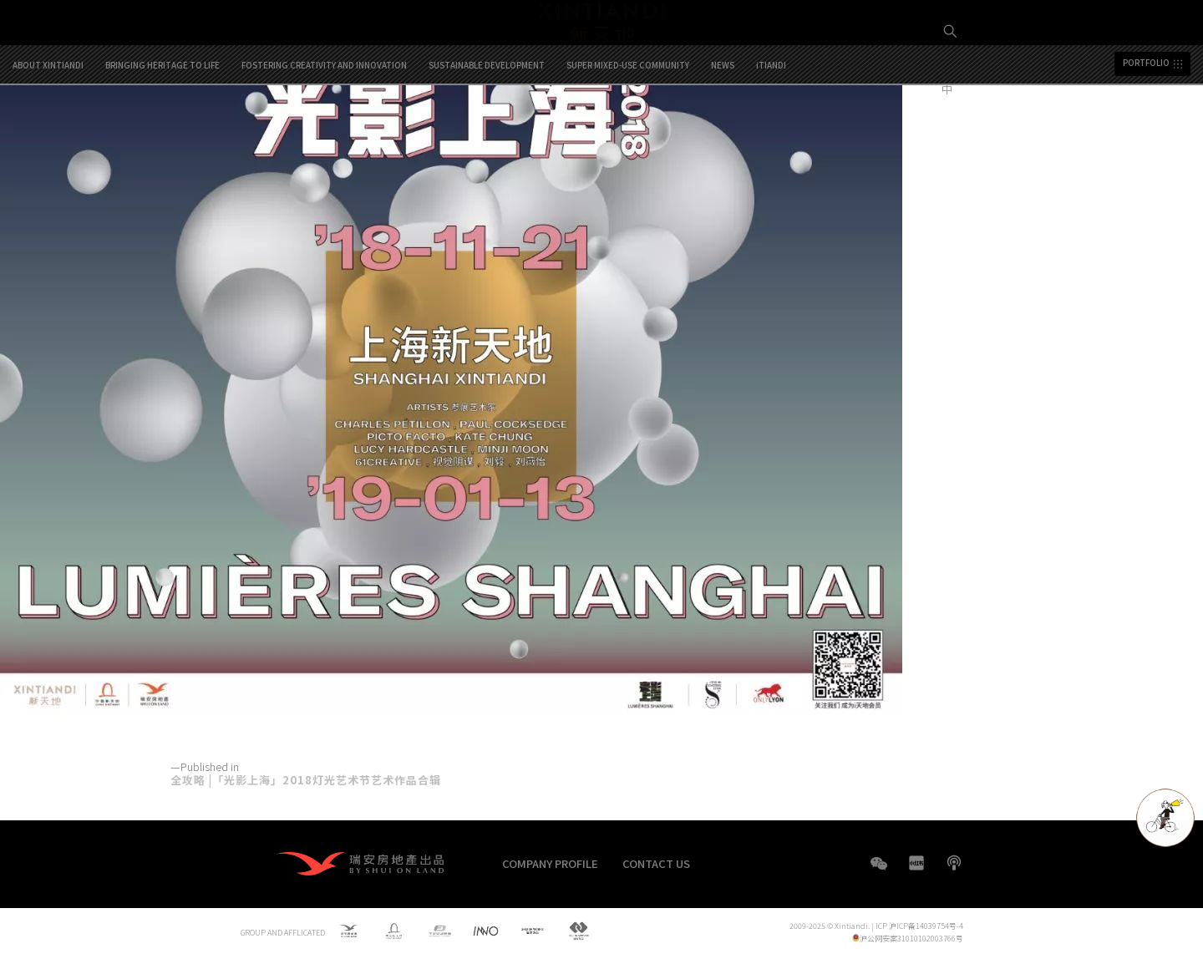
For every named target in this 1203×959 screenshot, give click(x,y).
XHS (916, 863)
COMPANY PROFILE (550, 863)
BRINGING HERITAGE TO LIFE (162, 135)
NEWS (722, 135)
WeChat (879, 871)
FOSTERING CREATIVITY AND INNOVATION (324, 135)
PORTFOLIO (1146, 134)
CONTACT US (656, 863)
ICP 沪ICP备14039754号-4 (919, 926)
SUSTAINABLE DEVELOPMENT (487, 135)
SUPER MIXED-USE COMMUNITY (627, 135)
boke (954, 863)
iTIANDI (771, 135)
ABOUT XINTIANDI (48, 135)
